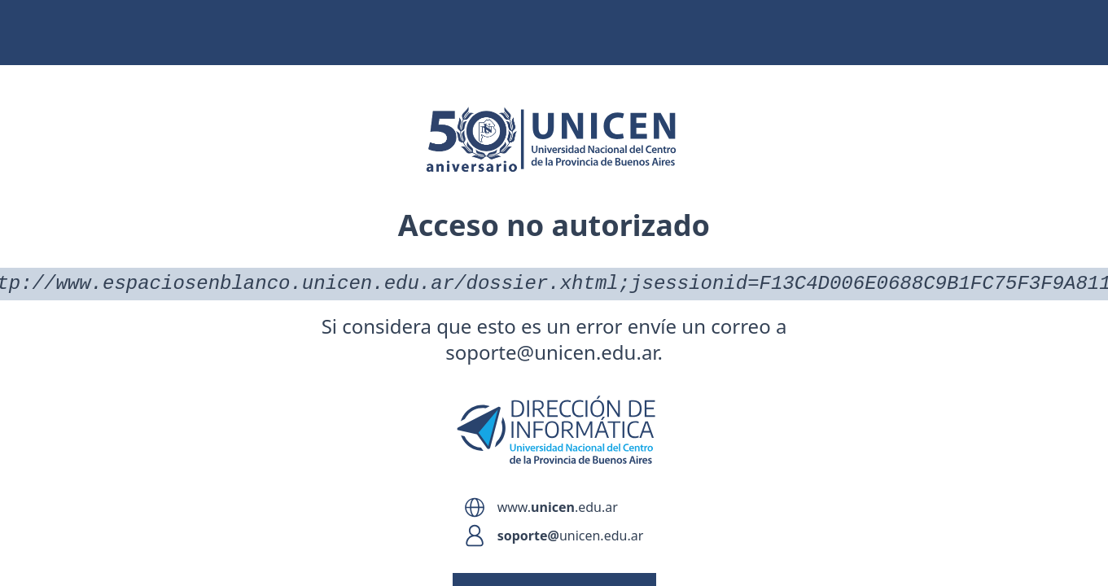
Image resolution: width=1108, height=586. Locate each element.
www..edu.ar (557, 507)
